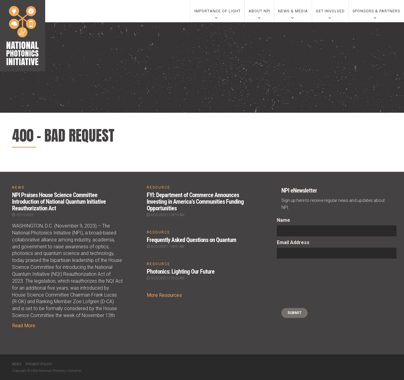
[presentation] (301, 283)
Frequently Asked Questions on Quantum (191, 239)
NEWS (18, 187)
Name (283, 220)
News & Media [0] (293, 11)
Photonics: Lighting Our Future (181, 271)
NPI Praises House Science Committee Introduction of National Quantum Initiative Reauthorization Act (59, 201)
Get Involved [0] (330, 11)
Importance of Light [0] (217, 11)
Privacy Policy (39, 364)
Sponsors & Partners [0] (376, 11)
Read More (23, 325)
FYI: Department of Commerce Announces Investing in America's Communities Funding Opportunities (195, 201)
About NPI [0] (259, 11)
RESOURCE (158, 187)
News (16, 364)
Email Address (293, 242)
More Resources (164, 295)
